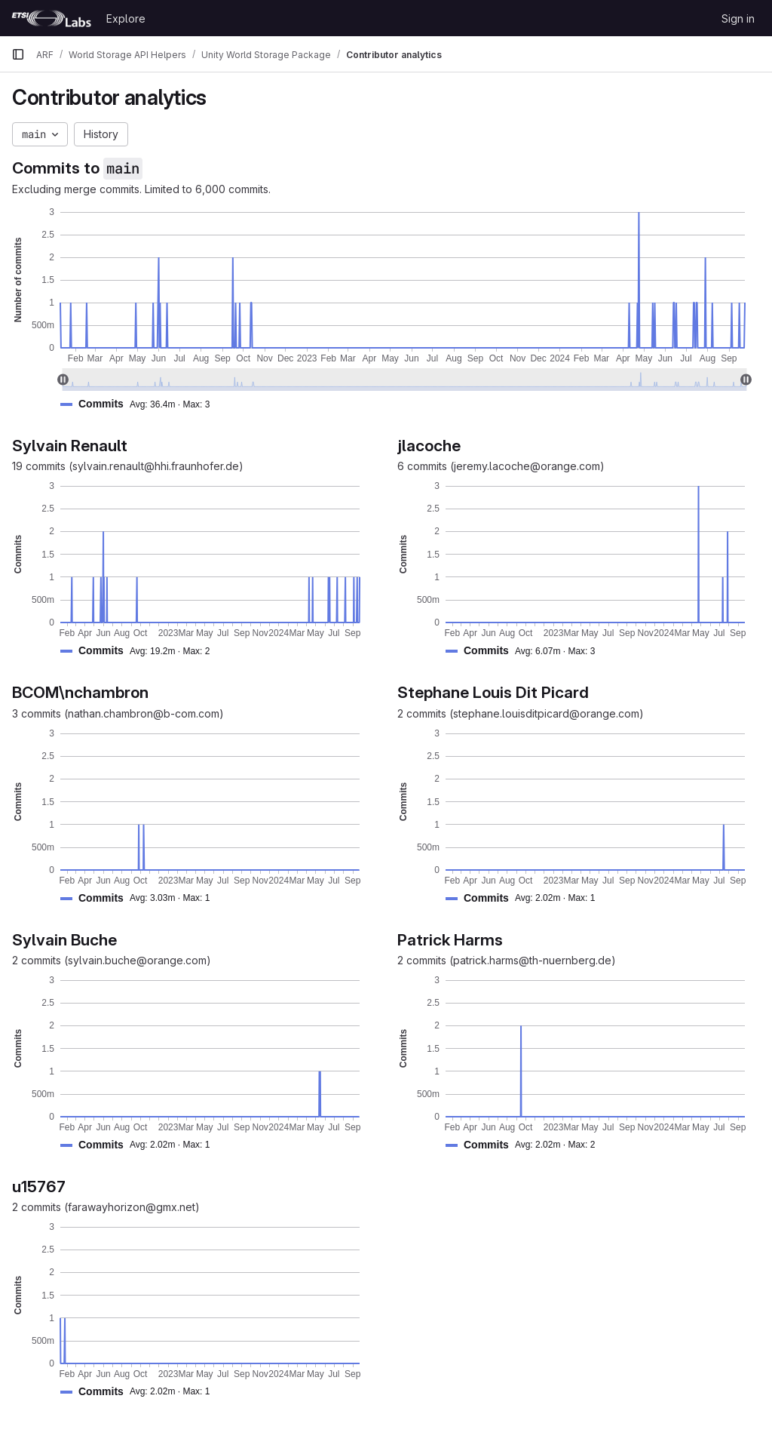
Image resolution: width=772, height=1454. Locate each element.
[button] (141, 404)
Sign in (738, 18)
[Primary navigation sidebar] (18, 54)
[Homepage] (51, 18)
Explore (126, 18)
